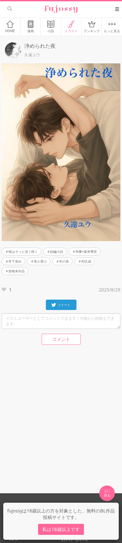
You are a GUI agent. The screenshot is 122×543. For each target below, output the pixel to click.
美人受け (40, 261)
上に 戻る (107, 493)
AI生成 (86, 261)
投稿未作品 (16, 271)
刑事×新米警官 (86, 251)
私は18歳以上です (60, 529)
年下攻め (14, 261)
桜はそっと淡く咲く (23, 251)
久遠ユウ (32, 55)
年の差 (64, 261)
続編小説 (56, 251)
